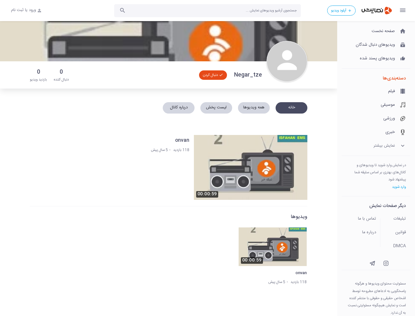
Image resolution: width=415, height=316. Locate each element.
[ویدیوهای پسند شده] (376, 59)
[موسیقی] (376, 105)
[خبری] (376, 132)
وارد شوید (399, 187)
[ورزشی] (376, 119)
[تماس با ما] (359, 219)
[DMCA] (397, 246)
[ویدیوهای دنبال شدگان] (376, 45)
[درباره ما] (359, 232)
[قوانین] (397, 232)
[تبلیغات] (397, 219)
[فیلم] (376, 91)
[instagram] (386, 263)
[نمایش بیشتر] (376, 146)
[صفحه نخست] (376, 31)
